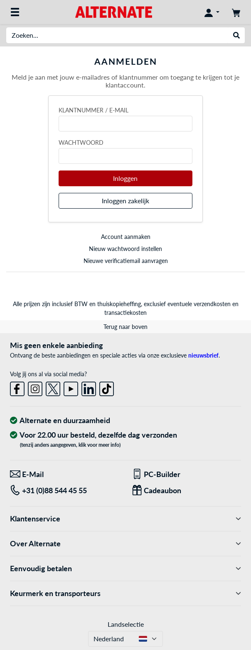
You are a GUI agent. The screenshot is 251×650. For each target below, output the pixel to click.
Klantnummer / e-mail (93, 110)
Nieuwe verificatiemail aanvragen (126, 260)
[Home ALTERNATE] (113, 11)
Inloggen (125, 178)
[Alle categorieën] (15, 12)
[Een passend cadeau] (186, 490)
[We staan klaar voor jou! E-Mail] (64, 474)
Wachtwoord (81, 142)
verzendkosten (212, 303)
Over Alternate (125, 543)
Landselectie (126, 624)
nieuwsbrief (203, 355)
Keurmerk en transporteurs (125, 593)
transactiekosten (125, 312)
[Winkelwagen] (236, 12)
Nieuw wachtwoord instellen (125, 248)
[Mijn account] (212, 12)
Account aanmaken (125, 236)
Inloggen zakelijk (125, 200)
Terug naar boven (125, 326)
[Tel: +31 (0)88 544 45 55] (64, 490)
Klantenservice (125, 518)
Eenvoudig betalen (125, 568)
